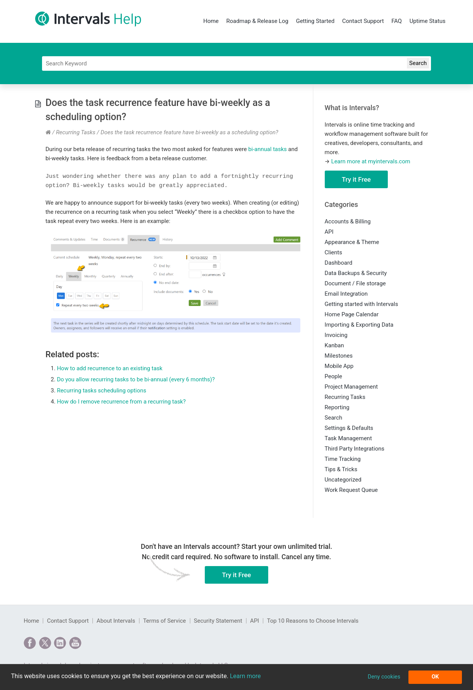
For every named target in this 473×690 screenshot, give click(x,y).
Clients (333, 252)
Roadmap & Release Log (257, 21)
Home (211, 21)
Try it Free (356, 179)
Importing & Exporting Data (359, 324)
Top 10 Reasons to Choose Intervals (313, 620)
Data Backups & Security (356, 273)
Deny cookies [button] (384, 677)
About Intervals (116, 620)
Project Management (351, 386)
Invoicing (336, 335)
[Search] (236, 63)
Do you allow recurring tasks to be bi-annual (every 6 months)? (136, 379)
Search (333, 417)
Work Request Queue (351, 490)
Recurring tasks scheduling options (101, 390)
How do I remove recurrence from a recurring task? (121, 401)
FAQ (397, 21)
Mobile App (339, 366)
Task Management (348, 438)
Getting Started (315, 21)
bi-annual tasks (267, 149)
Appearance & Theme (352, 242)
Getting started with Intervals (361, 304)
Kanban (334, 345)
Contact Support (363, 21)
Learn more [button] (245, 676)
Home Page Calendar (352, 314)
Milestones (339, 355)
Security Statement (218, 620)
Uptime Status (427, 21)
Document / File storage (355, 283)
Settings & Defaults (349, 428)
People (333, 376)
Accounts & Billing (348, 221)
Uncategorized (343, 479)
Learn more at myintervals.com (370, 161)
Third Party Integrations (354, 448)
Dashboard (339, 262)
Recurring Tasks (75, 132)
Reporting (337, 407)
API (329, 231)
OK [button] (435, 677)
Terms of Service (164, 620)
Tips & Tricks (341, 469)
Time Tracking (343, 459)
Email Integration (346, 293)
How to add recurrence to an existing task (109, 368)
